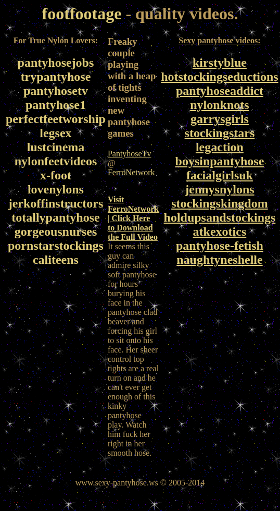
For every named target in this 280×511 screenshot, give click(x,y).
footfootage (82, 13)
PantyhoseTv (129, 153)
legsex (55, 133)
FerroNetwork (131, 172)
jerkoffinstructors (56, 203)
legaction (220, 147)
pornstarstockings (56, 245)
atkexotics (220, 231)
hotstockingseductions (219, 76)
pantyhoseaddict (219, 91)
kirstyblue (220, 62)
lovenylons (56, 189)
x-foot (55, 175)
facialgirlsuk (219, 175)
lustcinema (56, 147)
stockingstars (220, 133)
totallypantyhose (55, 217)
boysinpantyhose (219, 161)
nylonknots (219, 105)
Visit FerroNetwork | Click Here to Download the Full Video (133, 218)
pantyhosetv (55, 91)
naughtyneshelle (219, 259)
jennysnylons (219, 189)
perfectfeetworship (56, 119)
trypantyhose (56, 76)
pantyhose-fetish (219, 245)
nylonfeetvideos (56, 161)
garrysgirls (219, 119)
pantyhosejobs (56, 62)
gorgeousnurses (56, 231)
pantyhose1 (56, 105)
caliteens (56, 259)
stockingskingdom (219, 203)
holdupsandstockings (220, 217)
